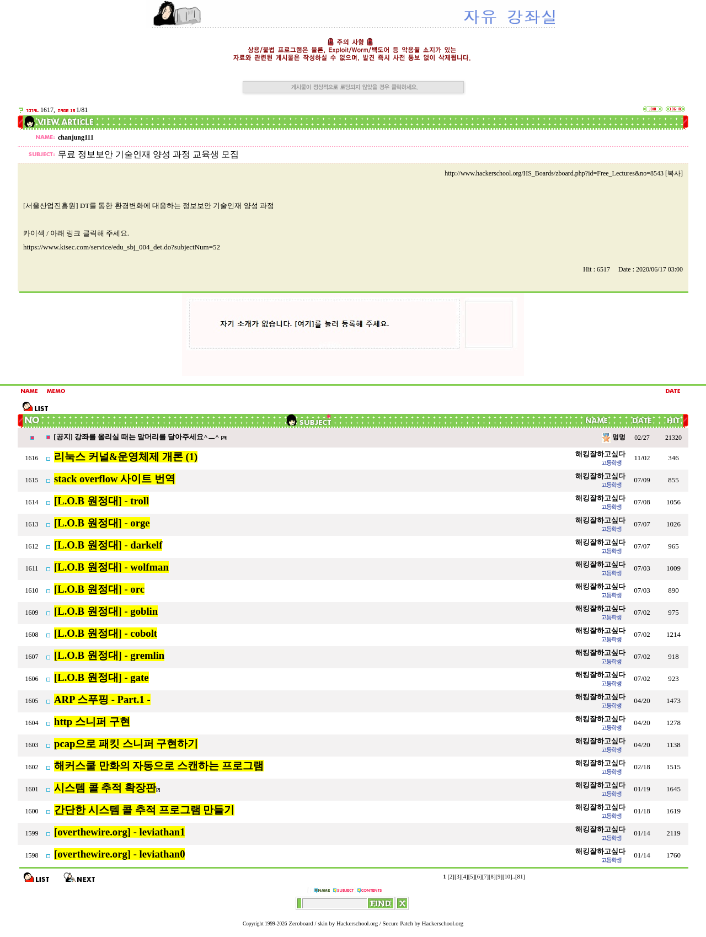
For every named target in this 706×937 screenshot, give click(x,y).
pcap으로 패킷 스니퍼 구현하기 (126, 743)
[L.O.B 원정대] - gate (101, 677)
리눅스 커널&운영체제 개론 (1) (125, 456)
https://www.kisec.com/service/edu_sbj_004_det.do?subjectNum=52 (121, 247)
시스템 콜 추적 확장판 (105, 788)
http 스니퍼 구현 (92, 721)
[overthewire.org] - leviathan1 (119, 832)
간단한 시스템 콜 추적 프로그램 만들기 (144, 810)
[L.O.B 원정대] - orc (99, 589)
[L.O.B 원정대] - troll (101, 501)
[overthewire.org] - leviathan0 (119, 854)
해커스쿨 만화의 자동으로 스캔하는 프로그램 (159, 765)
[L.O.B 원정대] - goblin (106, 611)
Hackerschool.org (357, 923)
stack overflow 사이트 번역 (114, 479)
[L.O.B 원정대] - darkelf (108, 545)
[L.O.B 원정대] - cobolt (105, 633)
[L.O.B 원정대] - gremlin (109, 655)
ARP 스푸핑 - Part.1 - (102, 699)
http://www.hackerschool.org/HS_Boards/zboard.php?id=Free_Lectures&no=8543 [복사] (564, 173)
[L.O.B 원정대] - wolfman (111, 567)
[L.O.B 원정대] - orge (102, 523)
